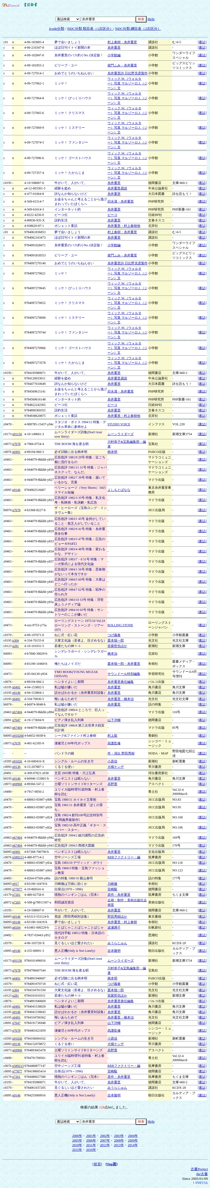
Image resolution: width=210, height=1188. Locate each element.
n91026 (17, 761)
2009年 (133, 1140)
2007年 (105, 1140)
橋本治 (112, 654)
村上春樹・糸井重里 (122, 42)
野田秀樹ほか (117, 916)
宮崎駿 (112, 889)
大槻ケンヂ (115, 767)
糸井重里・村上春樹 (122, 922)
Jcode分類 (56, 29)
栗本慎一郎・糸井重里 (123, 664)
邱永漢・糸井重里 (120, 201)
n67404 (17, 712)
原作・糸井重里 (118, 895)
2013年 (119, 1145)
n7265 (16, 902)
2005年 (77, 1140)
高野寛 (112, 784)
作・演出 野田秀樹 (121, 753)
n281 (15, 646)
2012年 (105, 1145)
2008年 (119, 1140)
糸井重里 (114, 47)
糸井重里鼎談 (117, 188)
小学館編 (114, 55)
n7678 (16, 444)
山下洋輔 (114, 720)
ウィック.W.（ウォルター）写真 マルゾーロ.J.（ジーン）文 (127, 83)
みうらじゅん (117, 943)
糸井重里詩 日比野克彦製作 (127, 73)
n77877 (17, 889)
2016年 (91, 1150)
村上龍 (112, 736)
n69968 (17, 784)
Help (150, 19)
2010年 (77, 1145)
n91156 (17, 434)
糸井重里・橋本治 (120, 699)
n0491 (16, 452)
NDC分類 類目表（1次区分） (90, 29)
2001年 (91, 1136)
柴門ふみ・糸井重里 (122, 65)
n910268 (18, 736)
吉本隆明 (114, 951)
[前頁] (97, 1164)
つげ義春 (114, 635)
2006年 (91, 1140)
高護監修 (114, 743)
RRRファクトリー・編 (123, 857)
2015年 (77, 1150)
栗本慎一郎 (115, 640)
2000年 (77, 1136)
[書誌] (202, 42)
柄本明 (112, 452)
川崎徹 (112, 884)
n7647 (16, 720)
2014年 (133, 1145)
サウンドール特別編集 (123, 674)
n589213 (18, 857)
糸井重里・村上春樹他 (123, 226)
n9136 (16, 767)
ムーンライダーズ (120, 434)
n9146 (16, 490)
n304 (15, 640)
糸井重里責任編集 (120, 682)
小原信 (112, 761)
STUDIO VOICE (118, 424)
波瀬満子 (114, 927)
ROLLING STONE (120, 625)
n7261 (16, 895)
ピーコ (112, 215)
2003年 (119, 1136)
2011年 (91, 1145)
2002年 (105, 1136)
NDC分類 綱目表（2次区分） (138, 29)
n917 (15, 884)
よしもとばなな (118, 490)
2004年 (133, 1136)
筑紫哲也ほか (117, 646)
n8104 (16, 927)
